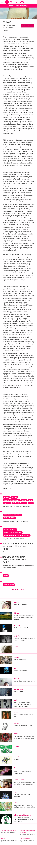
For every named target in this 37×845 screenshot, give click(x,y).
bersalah (23, 503)
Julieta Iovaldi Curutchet (22, 815)
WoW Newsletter (25, 838)
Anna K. (16, 757)
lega (30, 500)
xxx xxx (16, 723)
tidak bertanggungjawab (11, 500)
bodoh (15, 503)
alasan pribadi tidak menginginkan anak (16, 535)
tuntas (24, 500)
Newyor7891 (18, 689)
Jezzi (15, 767)
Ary (15, 668)
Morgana (17, 746)
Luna (15, 803)
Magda (16, 657)
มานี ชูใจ (17, 636)
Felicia (16, 712)
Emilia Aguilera (19, 780)
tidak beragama (9, 584)
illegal (6, 575)
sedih (30, 503)
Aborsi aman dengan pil (18, 6)
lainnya (6, 497)
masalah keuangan (10, 529)
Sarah (16, 647)
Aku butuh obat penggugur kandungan (28, 831)
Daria (16, 700)
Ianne (16, 734)
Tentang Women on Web (8, 830)
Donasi (3, 838)
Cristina (16, 613)
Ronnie (16, 679)
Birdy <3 (17, 625)
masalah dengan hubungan (12, 532)
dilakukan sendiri (9, 517)
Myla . (16, 792)
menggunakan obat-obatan (12, 515)
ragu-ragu (7, 503)
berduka (14, 497)
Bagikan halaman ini (18, 589)
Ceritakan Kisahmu (27, 26)
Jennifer (16, 602)
